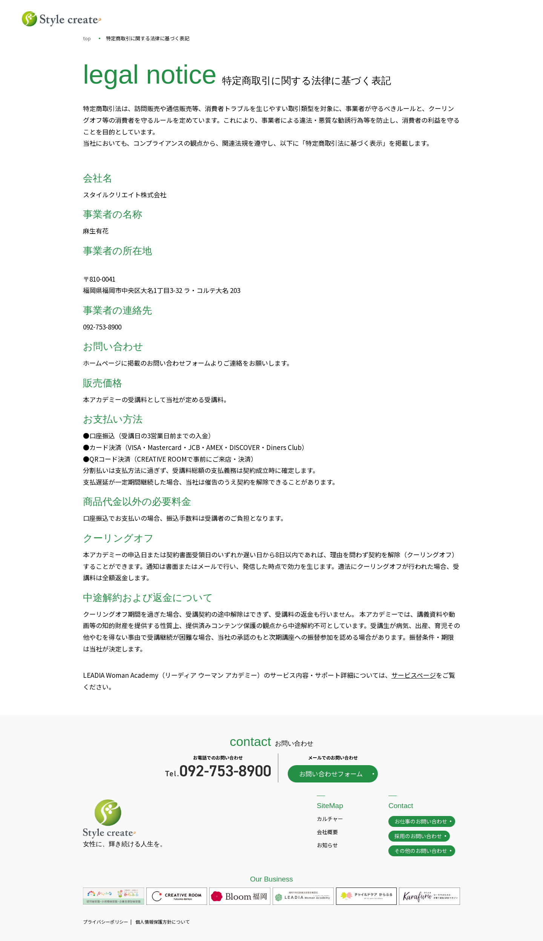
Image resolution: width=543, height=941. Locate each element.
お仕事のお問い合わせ (420, 821)
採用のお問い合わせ (418, 836)
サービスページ (413, 675)
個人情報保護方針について (162, 921)
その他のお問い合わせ (420, 850)
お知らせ (327, 845)
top (87, 38)
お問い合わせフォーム (331, 773)
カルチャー (330, 818)
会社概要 (327, 832)
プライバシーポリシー (105, 921)
